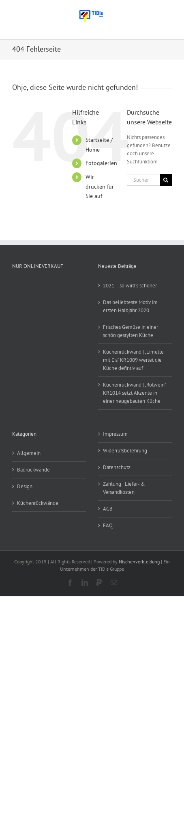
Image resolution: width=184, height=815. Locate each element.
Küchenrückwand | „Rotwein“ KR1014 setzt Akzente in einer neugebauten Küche (134, 392)
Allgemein (29, 453)
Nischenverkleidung (139, 562)
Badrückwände (33, 469)
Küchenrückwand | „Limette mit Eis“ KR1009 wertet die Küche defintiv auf (133, 360)
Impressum (115, 433)
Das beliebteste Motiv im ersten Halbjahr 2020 (130, 306)
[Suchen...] (143, 180)
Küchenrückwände (37, 503)
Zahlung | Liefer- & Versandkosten (124, 488)
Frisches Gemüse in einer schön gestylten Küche (130, 331)
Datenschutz (117, 467)
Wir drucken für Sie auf (100, 186)
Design (24, 486)
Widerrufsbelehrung (125, 450)
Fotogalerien (101, 163)
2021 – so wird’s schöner (130, 285)
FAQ (108, 525)
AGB (108, 508)
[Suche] (166, 180)
